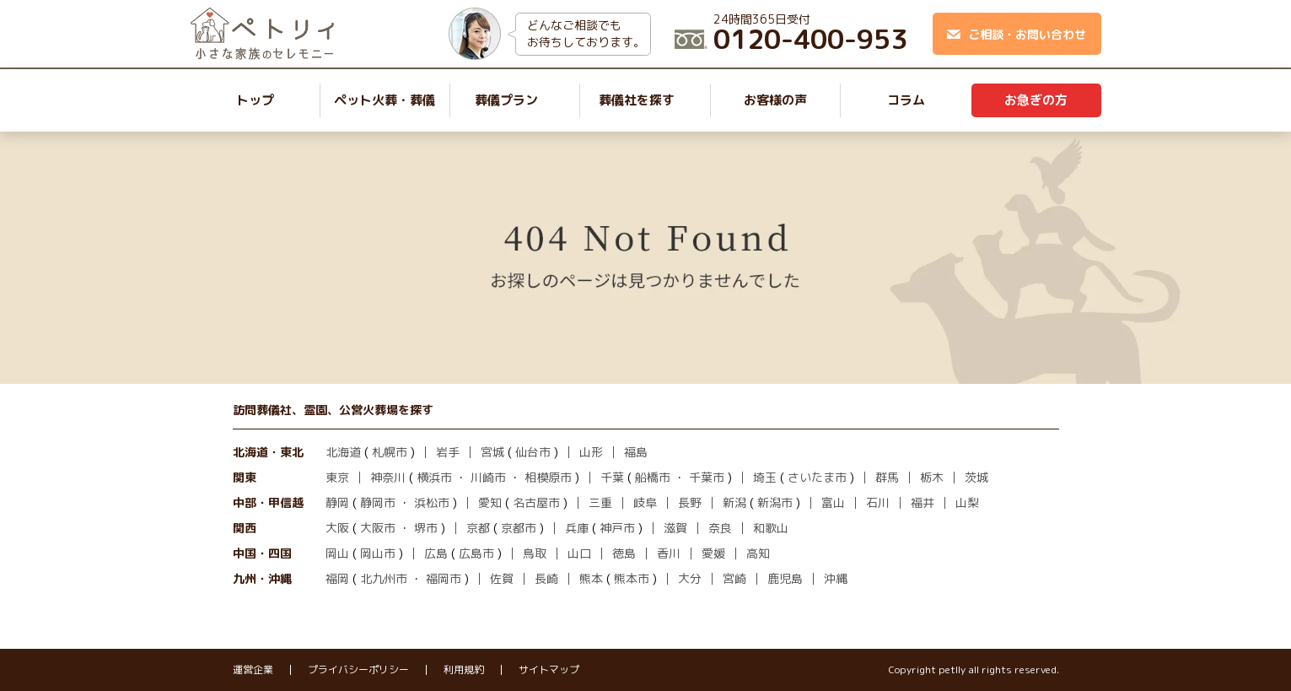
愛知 (490, 502)
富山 (833, 502)
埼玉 (765, 477)
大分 (690, 578)
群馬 (887, 477)
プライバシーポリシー (358, 670)
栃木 (932, 477)
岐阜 (645, 502)
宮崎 (734, 578)
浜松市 (431, 502)
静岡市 (377, 502)
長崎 (546, 578)
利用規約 (464, 670)
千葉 (612, 477)
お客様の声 (775, 100)
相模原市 (548, 477)
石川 (878, 502)
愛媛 (713, 553)
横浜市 (434, 477)
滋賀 (675, 528)
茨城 (976, 477)
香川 (668, 553)
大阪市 (377, 528)
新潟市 (775, 502)
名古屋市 (536, 502)
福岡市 (443, 578)
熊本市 (631, 578)
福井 (922, 502)
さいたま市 (817, 477)
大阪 (337, 528)
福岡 (337, 578)
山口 (579, 553)
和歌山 (770, 528)
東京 (337, 477)
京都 (478, 528)
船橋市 (652, 477)
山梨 (967, 502)
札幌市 (389, 452)
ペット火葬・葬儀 (384, 100)
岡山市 (377, 553)
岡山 (337, 553)
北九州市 (383, 578)
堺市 (426, 528)
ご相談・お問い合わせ (1016, 34)
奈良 (720, 528)
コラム (906, 100)
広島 (436, 553)
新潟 (734, 502)
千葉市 (706, 477)
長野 (690, 502)
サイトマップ (549, 670)
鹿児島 (785, 578)
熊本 (591, 578)
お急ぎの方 (1036, 100)
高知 (758, 553)
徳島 (624, 553)
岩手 (448, 452)
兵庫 (577, 528)
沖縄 (835, 578)
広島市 (476, 553)
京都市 (518, 528)
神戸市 (617, 528)
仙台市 (533, 452)
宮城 (492, 452)
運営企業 (253, 670)
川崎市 (488, 477)
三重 (600, 502)
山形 (591, 452)
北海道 (343, 452)
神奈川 (388, 477)
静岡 (337, 502)
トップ (255, 100)
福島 (636, 452)
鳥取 (534, 553)
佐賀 (502, 578)
